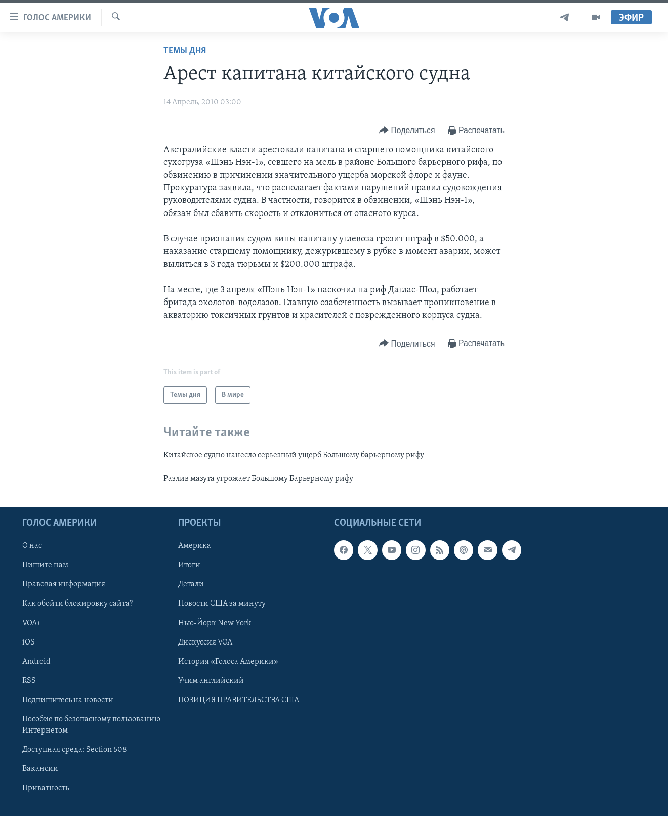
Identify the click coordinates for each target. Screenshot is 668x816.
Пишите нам (45, 565)
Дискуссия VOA (205, 642)
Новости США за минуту (222, 604)
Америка (194, 546)
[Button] (407, 131)
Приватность (45, 788)
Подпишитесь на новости (67, 700)
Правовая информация (63, 584)
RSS (29, 681)
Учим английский (211, 681)
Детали (191, 584)
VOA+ (31, 623)
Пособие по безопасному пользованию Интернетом (91, 725)
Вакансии (40, 769)
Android (36, 662)
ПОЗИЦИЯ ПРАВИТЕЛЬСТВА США (238, 700)
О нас (32, 546)
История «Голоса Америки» (228, 662)
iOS (28, 642)
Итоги (189, 565)
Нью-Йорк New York (214, 623)
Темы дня (184, 51)
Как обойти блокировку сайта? (77, 604)
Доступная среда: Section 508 (74, 750)
